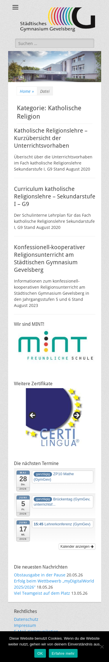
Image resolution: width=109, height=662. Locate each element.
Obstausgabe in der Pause (39, 575)
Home (27, 91)
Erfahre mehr (63, 653)
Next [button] (76, 415)
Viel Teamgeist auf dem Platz (42, 593)
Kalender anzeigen (76, 547)
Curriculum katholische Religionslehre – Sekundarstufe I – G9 (54, 196)
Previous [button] (32, 415)
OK (40, 653)
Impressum (25, 625)
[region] (55, 417)
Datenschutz (26, 619)
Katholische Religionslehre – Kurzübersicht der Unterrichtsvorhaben (50, 138)
